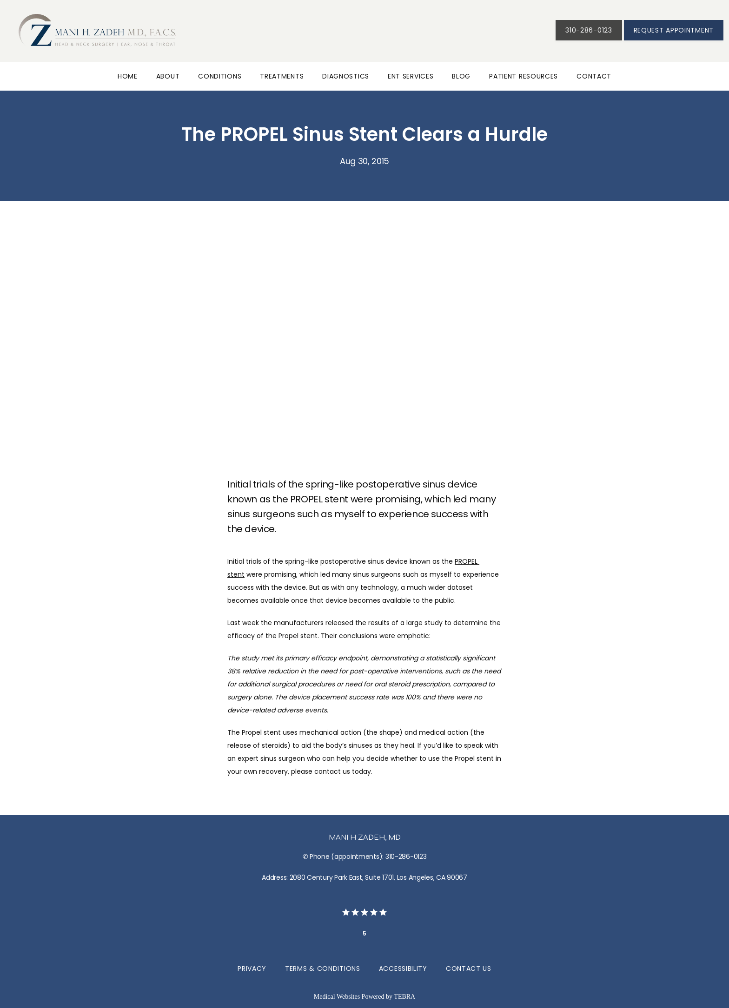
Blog (461, 76)
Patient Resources (523, 76)
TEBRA (404, 996)
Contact (594, 76)
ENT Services (410, 76)
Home (128, 76)
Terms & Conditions (322, 968)
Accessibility (403, 968)
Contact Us (468, 968)
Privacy (252, 968)
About (168, 76)
